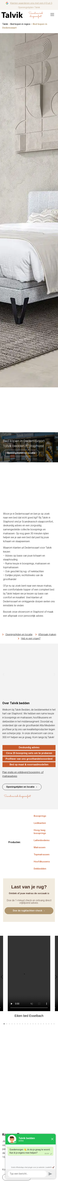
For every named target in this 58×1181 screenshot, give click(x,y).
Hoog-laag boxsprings (40, 832)
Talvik (5, 24)
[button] (3, 674)
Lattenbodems (41, 840)
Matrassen (39, 847)
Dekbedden (40, 868)
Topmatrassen (41, 854)
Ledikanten (40, 823)
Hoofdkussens (42, 861)
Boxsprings (40, 816)
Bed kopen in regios (20, 24)
